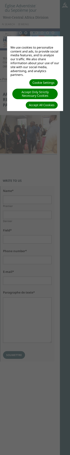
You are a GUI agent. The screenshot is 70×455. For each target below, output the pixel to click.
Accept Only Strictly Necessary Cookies (35, 94)
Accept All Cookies (42, 105)
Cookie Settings (43, 83)
